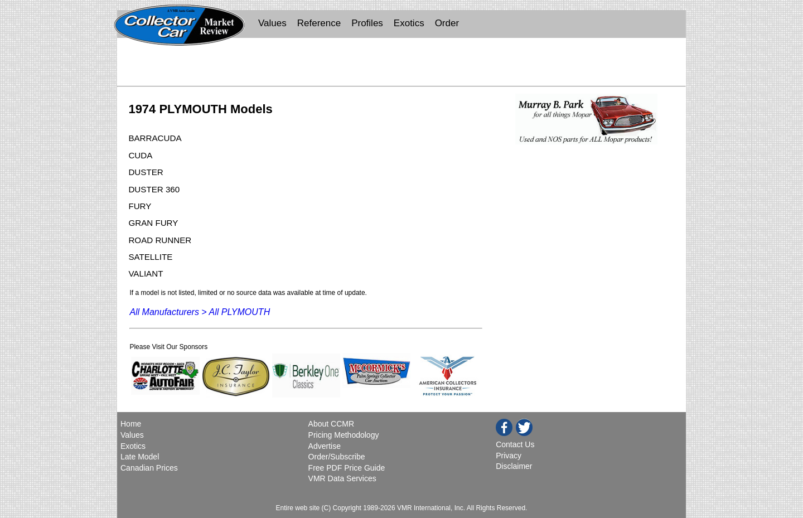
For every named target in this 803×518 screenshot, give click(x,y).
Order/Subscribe (336, 456)
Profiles (367, 23)
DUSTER (145, 172)
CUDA (140, 155)
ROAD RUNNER (159, 240)
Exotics (409, 23)
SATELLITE (150, 257)
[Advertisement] (401, 64)
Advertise (324, 446)
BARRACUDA (154, 138)
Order (447, 23)
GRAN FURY (153, 222)
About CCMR (331, 423)
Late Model (139, 456)
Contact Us (515, 444)
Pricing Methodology (343, 434)
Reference (319, 23)
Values (272, 23)
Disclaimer (514, 466)
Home (131, 423)
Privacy (508, 455)
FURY (139, 206)
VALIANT (145, 273)
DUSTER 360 (154, 189)
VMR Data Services (342, 478)
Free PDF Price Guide (346, 467)
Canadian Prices (149, 467)
